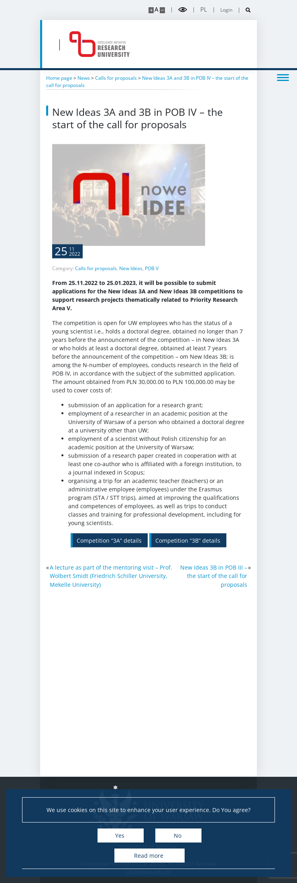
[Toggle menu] (283, 77)
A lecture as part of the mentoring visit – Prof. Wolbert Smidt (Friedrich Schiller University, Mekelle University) (111, 576)
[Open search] (245, 10)
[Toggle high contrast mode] (182, 9)
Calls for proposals (96, 286)
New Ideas (130, 286)
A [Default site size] (156, 9)
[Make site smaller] (162, 10)
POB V (152, 286)
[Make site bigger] (151, 10)
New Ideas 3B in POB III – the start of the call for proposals (213, 576)
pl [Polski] (203, 9)
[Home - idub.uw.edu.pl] (99, 44)
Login (226, 10)
